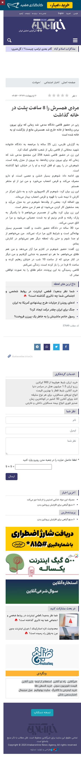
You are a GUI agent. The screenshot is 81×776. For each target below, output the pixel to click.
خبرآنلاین (40, 26)
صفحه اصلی (68, 83)
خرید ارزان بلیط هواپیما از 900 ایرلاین (57, 368)
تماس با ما (41, 14)
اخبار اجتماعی (51, 83)
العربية (68, 14)
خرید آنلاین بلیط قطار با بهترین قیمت (57, 376)
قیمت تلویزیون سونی (65, 676)
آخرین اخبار (68, 477)
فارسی (75, 14)
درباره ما (33, 14)
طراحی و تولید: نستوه (43, 735)
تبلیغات (26, 14)
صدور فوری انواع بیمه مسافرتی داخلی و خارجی (51, 388)
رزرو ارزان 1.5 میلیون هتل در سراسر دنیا (55, 372)
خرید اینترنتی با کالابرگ (20, 676)
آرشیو (20, 14)
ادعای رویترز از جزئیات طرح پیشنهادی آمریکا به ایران (44, 288)
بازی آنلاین (27, 672)
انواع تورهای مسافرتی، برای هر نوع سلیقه (54, 380)
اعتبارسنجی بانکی (34, 680)
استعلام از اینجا (43, 672)
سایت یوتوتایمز (68, 680)
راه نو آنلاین (59, 672)
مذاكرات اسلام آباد (64, 49)
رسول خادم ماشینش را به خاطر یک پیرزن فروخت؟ (44, 302)
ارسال (8, 461)
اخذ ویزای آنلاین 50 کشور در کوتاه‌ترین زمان (53, 384)
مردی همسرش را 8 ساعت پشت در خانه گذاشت (45, 112)
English (61, 14)
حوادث (36, 83)
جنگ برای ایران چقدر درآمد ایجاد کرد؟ (52, 295)
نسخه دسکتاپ (40, 698)
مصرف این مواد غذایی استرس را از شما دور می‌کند (51, 485)
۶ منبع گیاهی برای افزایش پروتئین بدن (56, 490)
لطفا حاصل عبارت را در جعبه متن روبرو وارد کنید (51, 446)
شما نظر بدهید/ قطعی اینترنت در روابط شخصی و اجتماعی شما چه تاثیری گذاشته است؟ (38, 279)
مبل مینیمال (52, 680)
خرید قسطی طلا (43, 676)
